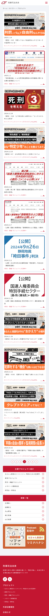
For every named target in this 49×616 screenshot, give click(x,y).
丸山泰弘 (8, 511)
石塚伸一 (8, 503)
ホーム (5, 8)
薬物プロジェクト (11, 478)
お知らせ (7, 612)
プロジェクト (8, 585)
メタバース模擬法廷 (12, 486)
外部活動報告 (8, 607)
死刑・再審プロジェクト (13, 482)
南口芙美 (8, 515)
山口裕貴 (8, 519)
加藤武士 (8, 507)
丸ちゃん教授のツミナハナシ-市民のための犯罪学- (23, 474)
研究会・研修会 (10, 490)
